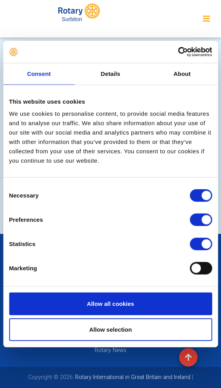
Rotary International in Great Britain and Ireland (132, 377)
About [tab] (182, 73)
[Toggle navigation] (206, 18)
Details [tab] (110, 73)
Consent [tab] (39, 73)
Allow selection (110, 329)
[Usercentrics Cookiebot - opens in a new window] (178, 52)
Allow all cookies (110, 303)
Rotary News (110, 350)
